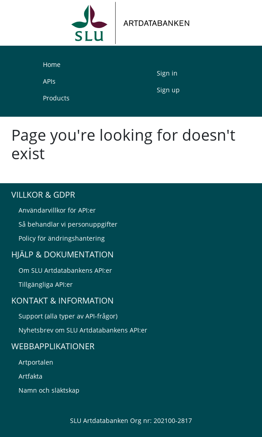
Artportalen (36, 362)
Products (56, 98)
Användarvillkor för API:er (57, 210)
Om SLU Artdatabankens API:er (65, 270)
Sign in (167, 73)
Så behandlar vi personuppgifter (68, 224)
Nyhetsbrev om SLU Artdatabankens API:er (83, 330)
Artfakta (30, 376)
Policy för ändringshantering (62, 238)
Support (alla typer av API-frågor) (68, 316)
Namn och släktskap (49, 390)
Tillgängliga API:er (46, 284)
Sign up (168, 90)
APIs (49, 81)
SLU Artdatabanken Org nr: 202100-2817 (131, 420)
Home (52, 64)
